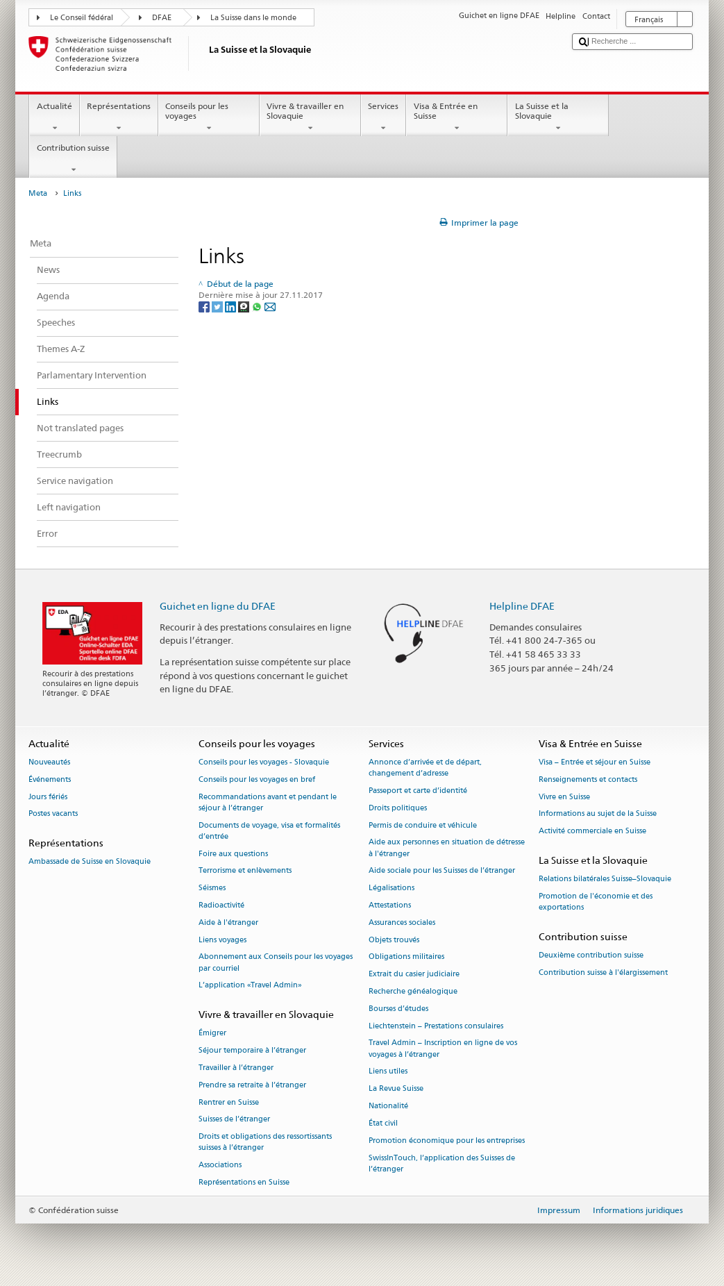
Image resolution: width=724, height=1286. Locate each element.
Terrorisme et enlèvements (245, 871)
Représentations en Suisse (244, 1182)
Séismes (212, 888)
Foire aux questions (233, 853)
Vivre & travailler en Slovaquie (310, 117)
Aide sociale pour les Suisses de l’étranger (442, 871)
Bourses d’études (398, 1008)
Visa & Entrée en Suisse (457, 117)
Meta (37, 193)
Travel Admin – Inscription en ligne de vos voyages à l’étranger (443, 1049)
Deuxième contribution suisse (591, 955)
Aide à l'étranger (228, 922)
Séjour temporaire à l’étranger (252, 1050)
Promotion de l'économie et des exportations (596, 902)
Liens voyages (222, 939)
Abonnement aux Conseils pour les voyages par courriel (276, 963)
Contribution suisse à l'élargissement (603, 972)
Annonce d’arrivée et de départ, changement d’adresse (425, 768)
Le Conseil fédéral (81, 17)
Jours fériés (47, 796)
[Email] (270, 306)
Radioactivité (221, 905)
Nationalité (388, 1105)
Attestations (390, 905)
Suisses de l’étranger (234, 1119)
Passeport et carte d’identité (418, 790)
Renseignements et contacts (588, 779)
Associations (220, 1165)
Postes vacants (53, 814)
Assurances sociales (402, 922)
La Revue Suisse (396, 1089)
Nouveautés (49, 762)
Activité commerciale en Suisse (592, 831)
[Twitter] (218, 306)
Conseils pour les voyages (209, 117)
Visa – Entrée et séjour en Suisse (594, 762)
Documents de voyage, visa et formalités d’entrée (269, 831)
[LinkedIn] (231, 306)
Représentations (119, 117)
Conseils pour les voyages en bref (257, 779)
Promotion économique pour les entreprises (447, 1140)
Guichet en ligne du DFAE (218, 606)
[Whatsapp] (257, 306)
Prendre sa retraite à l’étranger (252, 1084)
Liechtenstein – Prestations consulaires (436, 1025)
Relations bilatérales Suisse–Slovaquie (605, 879)
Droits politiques (398, 807)
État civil (383, 1123)
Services (383, 117)
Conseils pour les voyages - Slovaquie (264, 762)
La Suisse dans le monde (253, 17)
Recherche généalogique (413, 991)
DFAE (161, 17)
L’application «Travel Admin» (250, 985)
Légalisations (391, 888)
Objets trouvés (394, 939)
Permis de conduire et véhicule (423, 825)
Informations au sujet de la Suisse (598, 814)
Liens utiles (388, 1071)
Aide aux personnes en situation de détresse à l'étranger (447, 848)
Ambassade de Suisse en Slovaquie (89, 862)
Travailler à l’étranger (236, 1067)
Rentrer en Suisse (229, 1102)
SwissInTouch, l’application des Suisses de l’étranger (442, 1163)
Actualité (54, 117)
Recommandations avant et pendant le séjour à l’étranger (268, 802)
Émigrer (212, 1033)
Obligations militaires (406, 957)
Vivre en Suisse (564, 796)
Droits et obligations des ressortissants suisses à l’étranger (265, 1143)
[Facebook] (205, 306)
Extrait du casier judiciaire (414, 974)
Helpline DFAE (522, 606)
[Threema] (244, 306)
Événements (49, 779)
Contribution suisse (73, 159)
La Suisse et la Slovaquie (558, 117)
